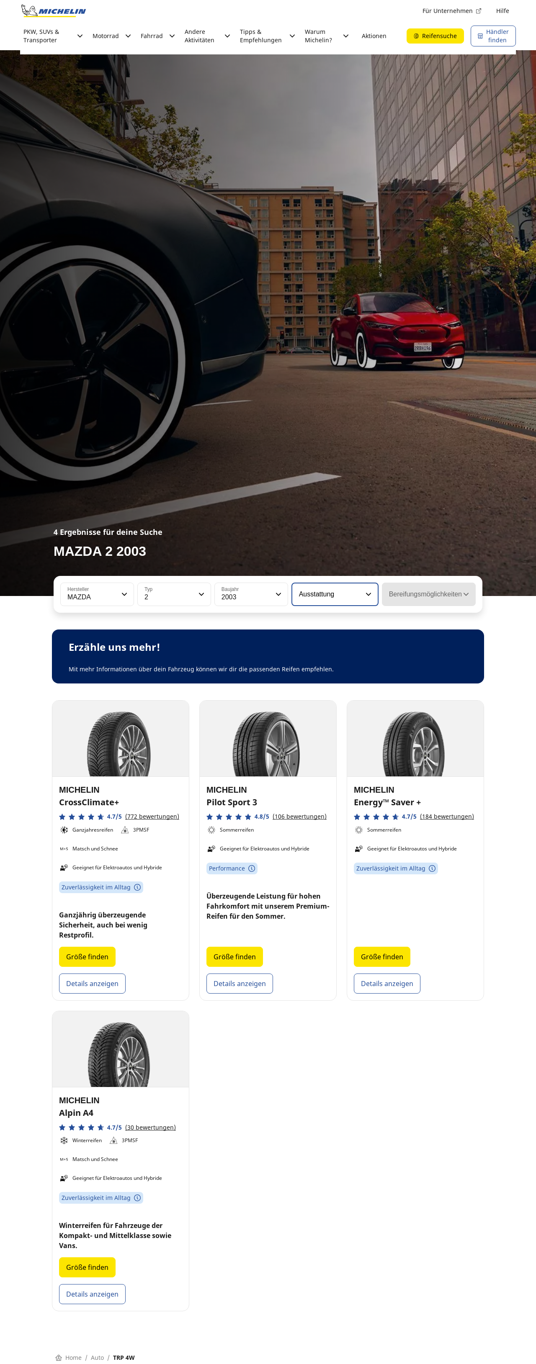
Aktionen (374, 36)
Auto (97, 1357)
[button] (123, 594)
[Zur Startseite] (53, 10)
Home (68, 1357)
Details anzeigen (92, 983)
